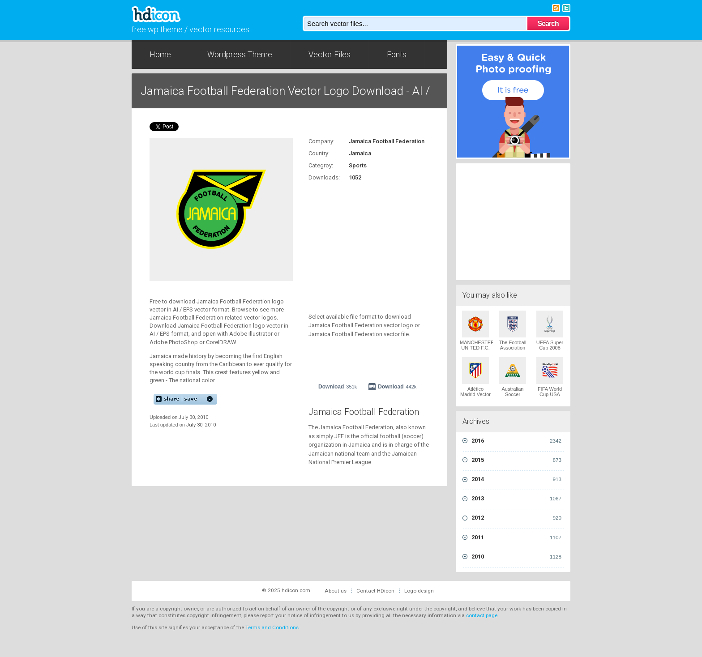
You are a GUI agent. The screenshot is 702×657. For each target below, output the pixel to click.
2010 (516, 557)
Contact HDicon (375, 591)
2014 (516, 479)
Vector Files (329, 54)
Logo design (419, 591)
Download (337, 387)
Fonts (397, 54)
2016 (516, 441)
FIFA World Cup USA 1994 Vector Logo (550, 397)
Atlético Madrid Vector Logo (475, 394)
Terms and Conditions (272, 627)
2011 (516, 537)
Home (160, 54)
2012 (516, 518)
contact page (481, 615)
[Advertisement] (364, 242)
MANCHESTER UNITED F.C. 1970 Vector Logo (477, 350)
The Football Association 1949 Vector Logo (512, 350)
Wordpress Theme (239, 54)
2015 (516, 460)
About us (336, 591)
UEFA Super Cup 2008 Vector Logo (550, 348)
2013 (516, 499)
